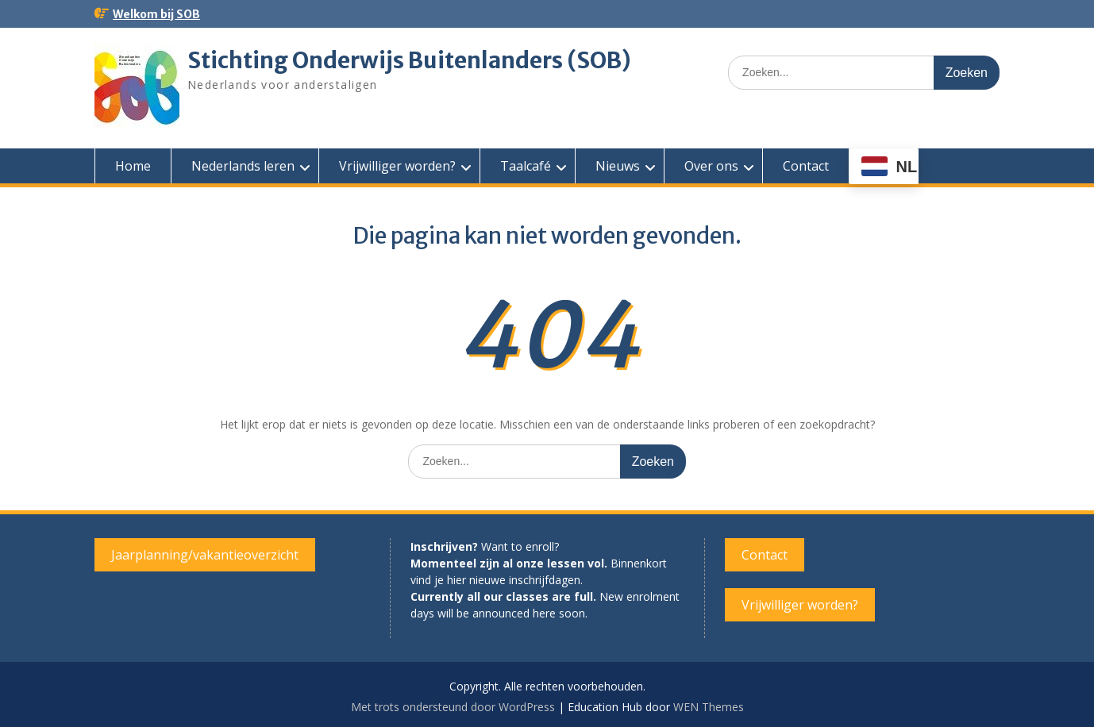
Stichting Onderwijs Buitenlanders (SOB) (409, 60)
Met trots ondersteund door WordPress (453, 706)
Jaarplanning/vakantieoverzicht (205, 555)
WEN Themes (708, 706)
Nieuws (617, 166)
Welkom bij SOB (156, 14)
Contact (806, 166)
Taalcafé (525, 166)
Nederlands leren (243, 166)
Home (133, 166)
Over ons (711, 166)
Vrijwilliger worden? (397, 166)
